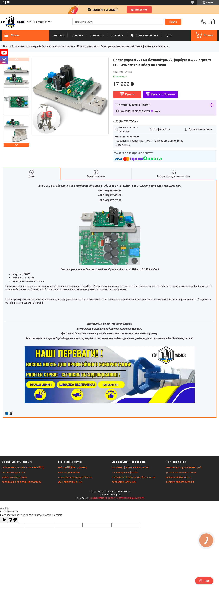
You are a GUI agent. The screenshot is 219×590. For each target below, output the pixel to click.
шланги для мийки (69, 472)
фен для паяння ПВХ (70, 482)
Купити (129, 94)
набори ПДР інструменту (72, 467)
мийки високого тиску (14, 477)
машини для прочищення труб (183, 467)
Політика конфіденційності (130, 498)
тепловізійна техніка (124, 482)
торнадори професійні (125, 472)
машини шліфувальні (178, 477)
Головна (58, 35)
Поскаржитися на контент (102, 498)
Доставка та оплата (144, 35)
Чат (204, 580)
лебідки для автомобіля (180, 482)
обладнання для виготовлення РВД (23, 467)
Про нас (95, 35)
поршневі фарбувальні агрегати (130, 467)
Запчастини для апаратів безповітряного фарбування (43, 46)
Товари (76, 35)
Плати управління (87, 46)
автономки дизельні (13, 472)
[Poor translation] (12, 520)
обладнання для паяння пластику (21, 482)
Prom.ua (126, 491)
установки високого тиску (181, 472)
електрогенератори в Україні (75, 477)
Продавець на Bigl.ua (109, 494)
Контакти (117, 35)
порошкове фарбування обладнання (133, 477)
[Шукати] (173, 22)
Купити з (163, 94)
